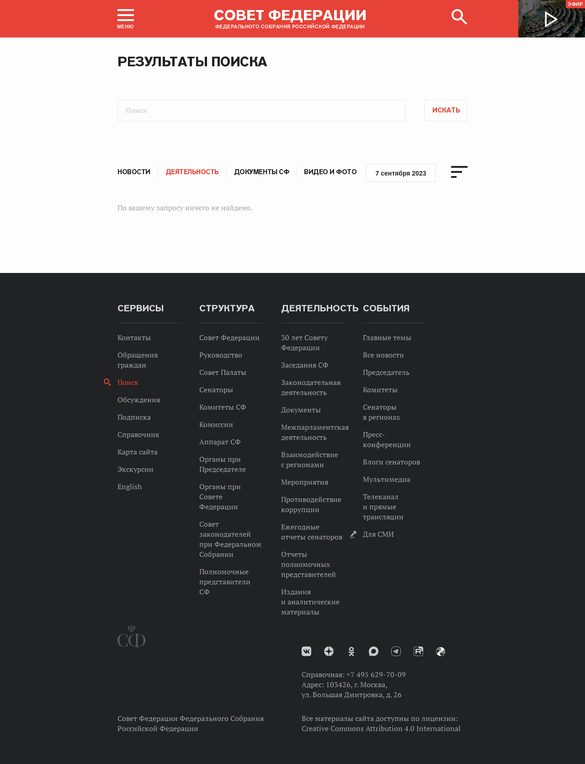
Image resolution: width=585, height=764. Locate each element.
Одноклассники (351, 651)
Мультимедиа (386, 479)
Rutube (418, 651)
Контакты (134, 337)
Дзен (329, 651)
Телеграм (396, 651)
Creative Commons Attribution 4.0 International (381, 728)
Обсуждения (138, 399)
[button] (125, 18)
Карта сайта (137, 451)
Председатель (386, 372)
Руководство (220, 354)
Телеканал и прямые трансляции (383, 506)
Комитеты (380, 389)
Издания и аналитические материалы (310, 601)
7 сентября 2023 (401, 173)
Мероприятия (304, 481)
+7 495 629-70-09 (376, 674)
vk (306, 651)
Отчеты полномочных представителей (308, 564)
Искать (446, 110)
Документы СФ (261, 172)
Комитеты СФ (222, 406)
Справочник (138, 434)
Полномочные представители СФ (224, 581)
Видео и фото (330, 172)
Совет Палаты (222, 372)
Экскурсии (135, 469)
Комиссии (216, 424)
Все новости (383, 354)
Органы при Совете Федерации (220, 496)
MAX (373, 651)
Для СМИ (378, 534)
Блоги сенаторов (391, 461)
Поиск (127, 382)
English (129, 486)
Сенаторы (216, 389)
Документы (301, 409)
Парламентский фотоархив (440, 651)
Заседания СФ (305, 364)
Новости (133, 172)
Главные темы (387, 337)
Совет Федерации (229, 337)
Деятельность (192, 172)
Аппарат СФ (220, 441)
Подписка (134, 417)
